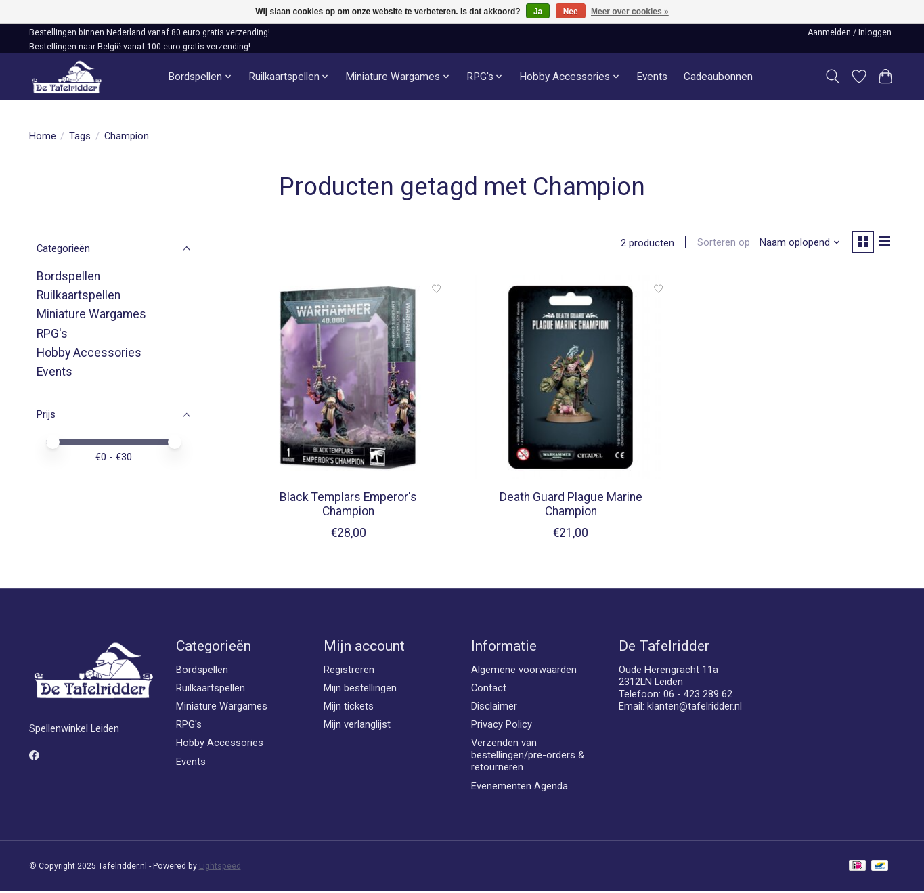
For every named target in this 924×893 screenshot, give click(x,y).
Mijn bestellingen (360, 690)
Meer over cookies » (630, 11)
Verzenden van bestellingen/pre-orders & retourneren (527, 757)
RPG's (52, 334)
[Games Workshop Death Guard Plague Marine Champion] (571, 379)
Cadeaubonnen (718, 76)
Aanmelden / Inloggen (850, 32)
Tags (80, 136)
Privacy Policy (501, 726)
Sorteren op (720, 244)
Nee (570, 11)
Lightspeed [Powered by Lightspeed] (220, 868)
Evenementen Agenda (519, 787)
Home (42, 136)
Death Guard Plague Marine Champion (571, 506)
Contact (488, 690)
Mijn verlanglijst (357, 726)
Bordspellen (68, 276)
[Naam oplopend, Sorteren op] (796, 244)
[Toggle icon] (833, 76)
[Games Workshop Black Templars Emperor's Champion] (348, 379)
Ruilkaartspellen (78, 295)
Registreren (349, 671)
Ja (537, 11)
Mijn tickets (349, 708)
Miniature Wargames (91, 314)
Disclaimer (494, 708)
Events (651, 76)
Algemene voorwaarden (524, 671)
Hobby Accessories (89, 353)
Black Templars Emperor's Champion (348, 506)
